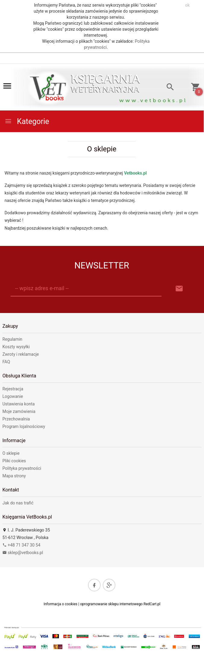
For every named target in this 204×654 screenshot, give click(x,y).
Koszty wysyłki (16, 346)
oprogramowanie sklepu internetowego (111, 604)
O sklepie (11, 453)
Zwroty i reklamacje (20, 354)
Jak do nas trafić (17, 503)
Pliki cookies (14, 460)
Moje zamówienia (18, 411)
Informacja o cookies (60, 604)
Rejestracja (12, 388)
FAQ (6, 361)
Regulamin (12, 339)
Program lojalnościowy (23, 426)
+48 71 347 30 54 (21, 545)
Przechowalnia (16, 419)
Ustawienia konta (18, 403)
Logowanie (12, 396)
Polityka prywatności (21, 468)
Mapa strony (14, 475)
